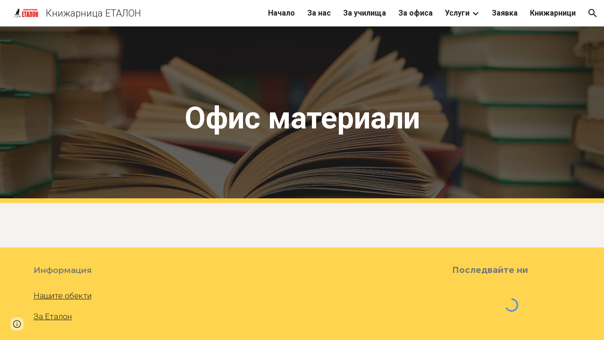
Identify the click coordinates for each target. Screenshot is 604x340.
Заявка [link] (505, 12)
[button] (592, 13)
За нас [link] (319, 12)
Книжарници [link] (553, 12)
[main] (302, 115)
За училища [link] (364, 12)
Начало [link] (281, 12)
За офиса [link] (415, 12)
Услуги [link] (457, 12)
